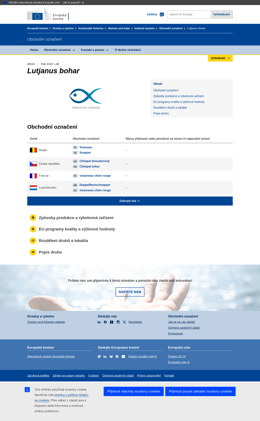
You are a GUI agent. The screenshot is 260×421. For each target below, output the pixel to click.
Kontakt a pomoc (92, 49)
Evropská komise (37, 28)
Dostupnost (175, 333)
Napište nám (130, 292)
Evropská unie (177, 362)
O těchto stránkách (128, 49)
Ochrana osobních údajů (184, 327)
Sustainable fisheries (90, 28)
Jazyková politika (38, 375)
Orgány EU (175, 356)
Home (34, 49)
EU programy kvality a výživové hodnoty (179, 101)
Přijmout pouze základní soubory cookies (200, 391)
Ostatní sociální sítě (141, 356)
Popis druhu (161, 113)
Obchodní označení (171, 28)
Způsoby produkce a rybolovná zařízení (178, 96)
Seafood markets (144, 28)
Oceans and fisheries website (46, 322)
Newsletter (135, 322)
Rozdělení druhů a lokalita (170, 107)
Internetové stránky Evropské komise (51, 356)
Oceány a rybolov (63, 28)
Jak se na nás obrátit (181, 322)
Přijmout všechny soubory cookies (133, 391)
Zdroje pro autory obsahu (69, 375)
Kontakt (169, 375)
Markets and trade (119, 28)
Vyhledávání (221, 14)
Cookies (93, 375)
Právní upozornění (149, 375)
